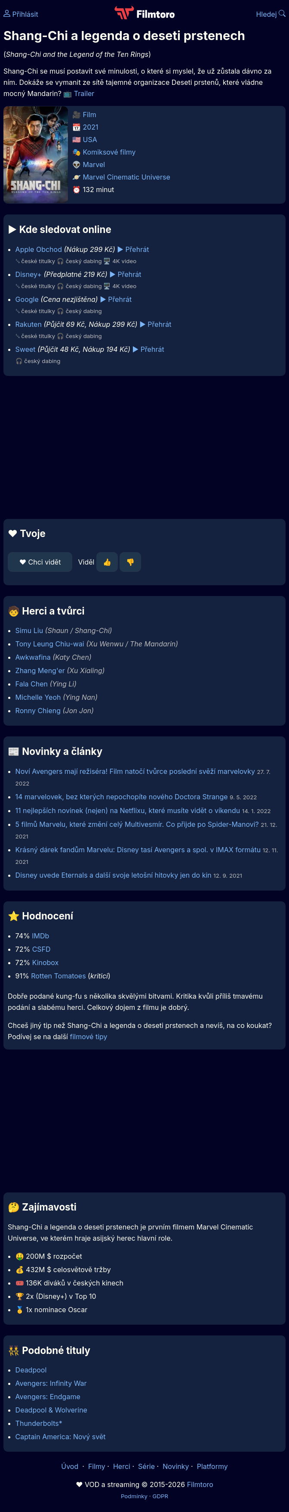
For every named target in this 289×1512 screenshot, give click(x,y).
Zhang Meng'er (40, 670)
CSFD (41, 949)
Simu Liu (29, 630)
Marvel (94, 164)
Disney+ (28, 274)
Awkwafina (33, 657)
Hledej (271, 14)
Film (89, 114)
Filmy (96, 1466)
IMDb (40, 935)
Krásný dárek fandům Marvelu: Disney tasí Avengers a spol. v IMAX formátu (138, 849)
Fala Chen (31, 684)
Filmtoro (200, 1484)
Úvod (70, 1466)
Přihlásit (20, 14)
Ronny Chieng (38, 710)
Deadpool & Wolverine (51, 1410)
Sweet (25, 349)
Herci (121, 1466)
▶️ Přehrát (133, 249)
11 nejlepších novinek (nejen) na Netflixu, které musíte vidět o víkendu (127, 810)
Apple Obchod (38, 249)
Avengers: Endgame (47, 1396)
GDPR (160, 1496)
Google (27, 299)
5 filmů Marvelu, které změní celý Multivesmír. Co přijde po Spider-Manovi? (137, 824)
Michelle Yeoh (38, 697)
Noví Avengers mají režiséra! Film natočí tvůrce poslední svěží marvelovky (135, 771)
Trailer (84, 93)
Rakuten (28, 324)
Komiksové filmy (109, 152)
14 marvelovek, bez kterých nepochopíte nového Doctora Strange (122, 796)
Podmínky (134, 1496)
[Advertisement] (144, 447)
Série (146, 1466)
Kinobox (45, 962)
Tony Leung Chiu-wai (49, 644)
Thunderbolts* (38, 1423)
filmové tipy (88, 1036)
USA (90, 139)
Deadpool (31, 1370)
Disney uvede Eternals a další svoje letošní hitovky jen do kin (114, 875)
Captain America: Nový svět (60, 1436)
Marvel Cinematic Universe (126, 177)
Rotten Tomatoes (58, 976)
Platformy (212, 1466)
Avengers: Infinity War (51, 1383)
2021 (90, 127)
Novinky (176, 1466)
